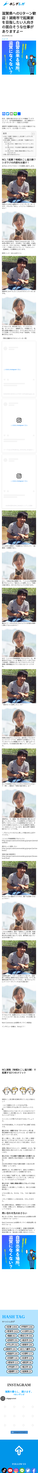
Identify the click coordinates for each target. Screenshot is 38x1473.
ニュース (5, 39)
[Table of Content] (33, 133)
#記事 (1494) (11, 1327)
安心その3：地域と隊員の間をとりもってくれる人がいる (21, 152)
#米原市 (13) (26, 1358)
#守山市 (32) (12, 1344)
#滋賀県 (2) (26, 1371)
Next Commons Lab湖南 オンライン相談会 (17, 1023)
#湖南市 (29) (26, 1344)
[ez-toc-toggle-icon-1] (32, 133)
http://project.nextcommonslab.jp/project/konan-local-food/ (20, 857)
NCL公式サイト (16, 253)
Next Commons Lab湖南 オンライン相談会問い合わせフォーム (19, 1223)
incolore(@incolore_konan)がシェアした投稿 (19, 505)
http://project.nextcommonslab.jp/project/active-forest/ (20, 849)
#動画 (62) (11, 1336)
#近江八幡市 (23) (27, 1349)
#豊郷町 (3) (13, 1371)
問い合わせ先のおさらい (12, 154)
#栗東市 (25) (10, 1349)
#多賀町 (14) (12, 1358)
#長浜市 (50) (26, 1340)
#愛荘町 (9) (27, 1362)
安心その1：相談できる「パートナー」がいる (21, 145)
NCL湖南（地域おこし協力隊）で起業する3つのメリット (19, 141)
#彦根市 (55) (12, 1340)
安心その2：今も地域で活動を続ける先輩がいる (21, 148)
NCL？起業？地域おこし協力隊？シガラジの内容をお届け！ (18, 137)
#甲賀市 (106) (27, 1327)
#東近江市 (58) (26, 1336)
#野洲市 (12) (12, 1362)
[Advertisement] (18, 93)
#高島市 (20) (12, 1353)
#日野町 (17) (26, 1353)
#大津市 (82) (27, 1331)
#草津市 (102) (12, 1331)
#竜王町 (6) (26, 1367)
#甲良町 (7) (13, 1367)
